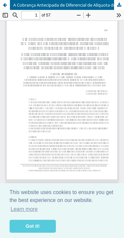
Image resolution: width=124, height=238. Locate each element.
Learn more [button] (24, 209)
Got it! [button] (33, 226)
